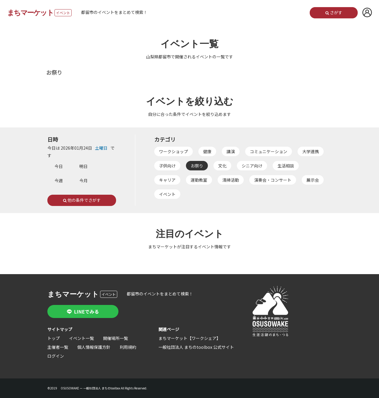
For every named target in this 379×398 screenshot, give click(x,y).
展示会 (313, 180)
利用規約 (128, 347)
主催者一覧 (57, 347)
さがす (333, 13)
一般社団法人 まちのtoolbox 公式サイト (196, 347)
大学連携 (311, 151)
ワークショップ (173, 151)
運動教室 (199, 180)
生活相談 (286, 166)
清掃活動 (231, 180)
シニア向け (252, 166)
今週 (58, 180)
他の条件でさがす (82, 200)
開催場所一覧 (115, 338)
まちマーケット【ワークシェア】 (189, 338)
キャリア (167, 180)
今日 (58, 166)
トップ (53, 338)
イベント (167, 194)
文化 (223, 166)
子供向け (167, 166)
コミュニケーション (269, 151)
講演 (231, 151)
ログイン (55, 356)
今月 (83, 180)
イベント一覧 (81, 338)
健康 (207, 151)
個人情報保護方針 (93, 347)
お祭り (197, 166)
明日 (83, 166)
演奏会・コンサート (273, 180)
